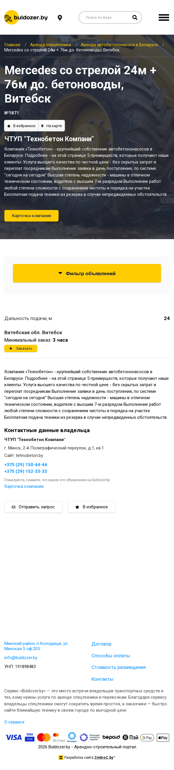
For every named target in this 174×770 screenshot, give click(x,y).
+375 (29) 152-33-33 (25, 471)
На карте (51, 126)
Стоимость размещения (118, 667)
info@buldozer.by (20, 657)
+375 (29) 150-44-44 (25, 464)
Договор (101, 644)
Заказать (20, 348)
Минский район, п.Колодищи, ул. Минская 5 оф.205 (36, 646)
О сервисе (14, 722)
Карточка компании (31, 215)
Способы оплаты (110, 656)
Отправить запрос (33, 506)
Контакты (102, 679)
